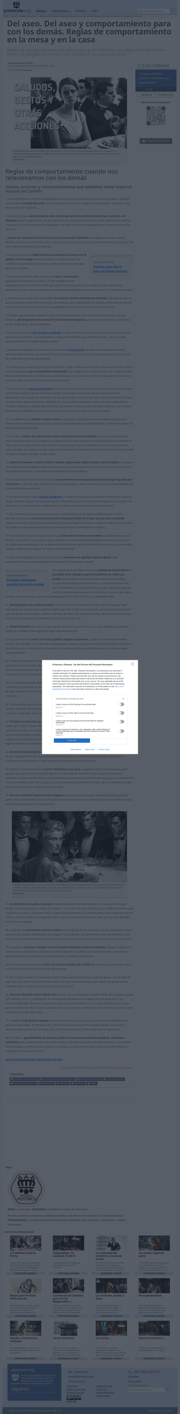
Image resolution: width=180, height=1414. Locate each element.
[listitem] (90, 698)
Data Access (90, 749)
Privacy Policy (104, 749)
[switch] (121, 704)
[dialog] (90, 707)
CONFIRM (72, 740)
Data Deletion (75, 749)
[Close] (133, 664)
